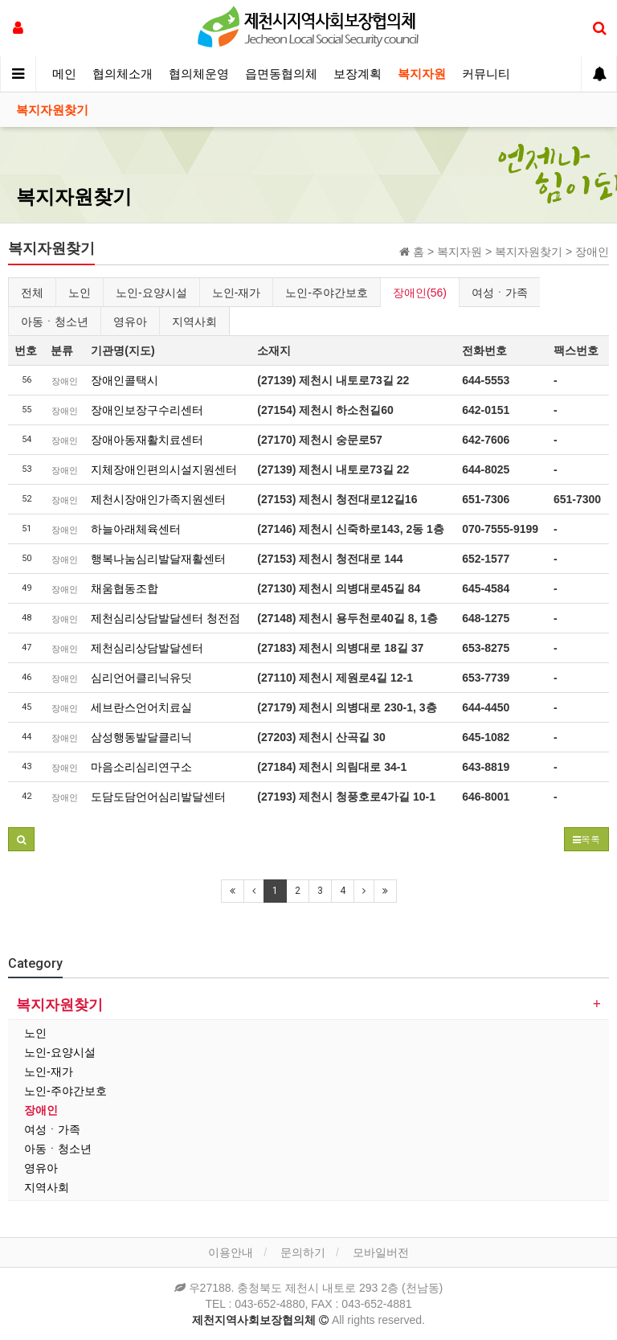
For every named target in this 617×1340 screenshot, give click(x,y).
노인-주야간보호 (326, 292)
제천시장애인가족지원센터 (158, 499)
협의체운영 (199, 74)
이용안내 (230, 1252)
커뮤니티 (486, 74)
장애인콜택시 (124, 380)
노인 (79, 292)
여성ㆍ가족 (500, 292)
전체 (32, 292)
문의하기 (302, 1252)
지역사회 (194, 321)
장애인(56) (420, 292)
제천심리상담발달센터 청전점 (165, 618)
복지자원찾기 (52, 110)
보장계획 (357, 74)
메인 (64, 74)
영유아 (130, 321)
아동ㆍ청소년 (54, 321)
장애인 (41, 1110)
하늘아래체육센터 (136, 528)
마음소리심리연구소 (141, 766)
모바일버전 (381, 1252)
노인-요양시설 (151, 292)
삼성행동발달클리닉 (141, 737)
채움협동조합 (124, 588)
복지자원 (422, 74)
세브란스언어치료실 (141, 707)
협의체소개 (122, 74)
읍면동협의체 (281, 74)
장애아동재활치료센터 (147, 439)
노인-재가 (236, 292)
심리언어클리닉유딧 (141, 677)
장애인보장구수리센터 (147, 410)
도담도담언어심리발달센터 (158, 796)
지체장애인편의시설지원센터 (164, 469)
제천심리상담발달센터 (147, 647)
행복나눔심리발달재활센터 (158, 558)
